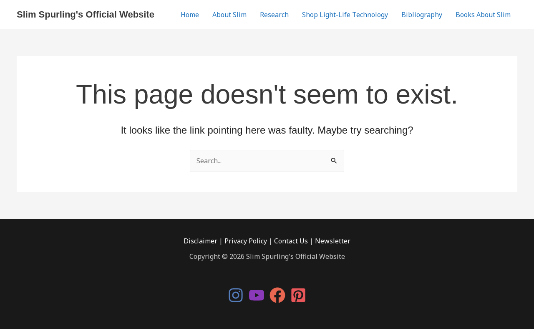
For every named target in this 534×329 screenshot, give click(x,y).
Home (190, 14)
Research (274, 14)
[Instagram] (236, 295)
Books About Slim (483, 14)
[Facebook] (277, 295)
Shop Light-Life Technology (345, 14)
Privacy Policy (245, 240)
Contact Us (291, 240)
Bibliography (421, 14)
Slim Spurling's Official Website (85, 14)
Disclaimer (200, 240)
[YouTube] (256, 295)
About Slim (229, 14)
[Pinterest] (298, 295)
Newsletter (332, 240)
